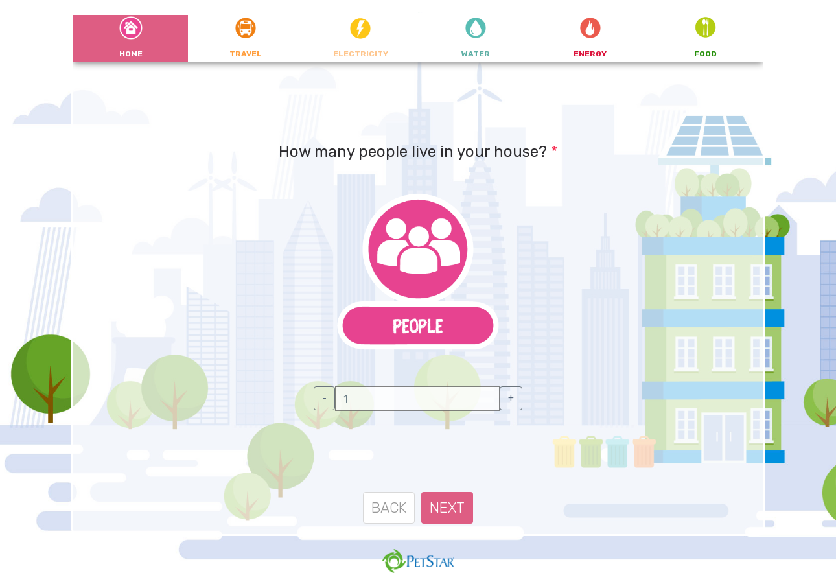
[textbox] (417, 398)
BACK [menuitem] (388, 508)
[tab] (130, 38)
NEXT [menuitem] (447, 508)
